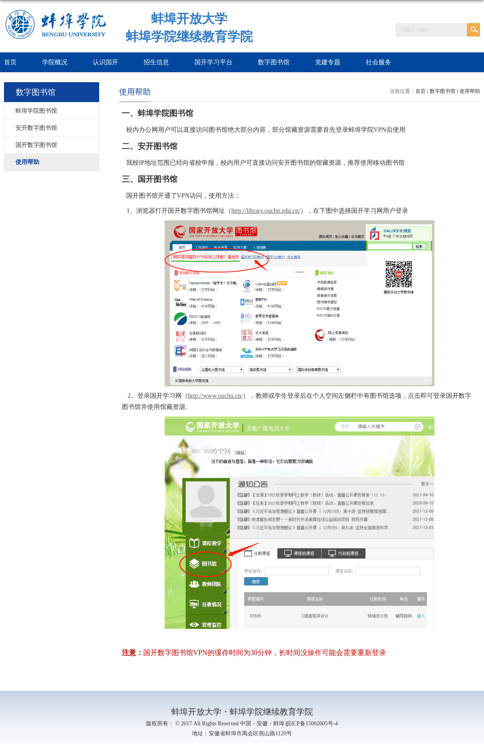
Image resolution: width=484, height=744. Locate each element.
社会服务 (378, 62)
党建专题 (327, 62)
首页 (420, 91)
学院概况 (54, 62)
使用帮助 (469, 91)
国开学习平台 (213, 62)
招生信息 (156, 62)
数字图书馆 (274, 62)
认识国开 (105, 62)
